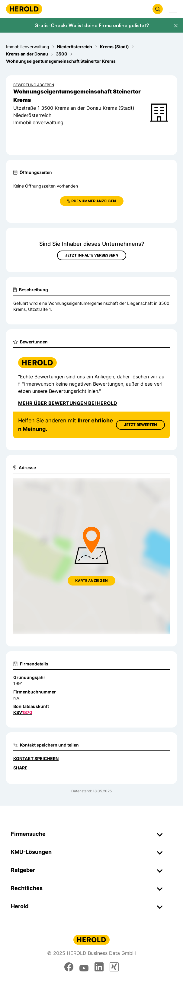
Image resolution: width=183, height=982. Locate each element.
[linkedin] (99, 966)
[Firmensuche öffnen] (157, 9)
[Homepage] (24, 9)
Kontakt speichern (36, 758)
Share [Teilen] (20, 767)
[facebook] (68, 966)
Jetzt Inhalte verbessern (91, 255)
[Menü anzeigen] (173, 9)
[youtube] (83, 966)
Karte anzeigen (91, 580)
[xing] (114, 966)
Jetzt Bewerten (140, 424)
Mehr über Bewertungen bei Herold (67, 403)
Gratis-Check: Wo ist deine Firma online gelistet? (91, 25)
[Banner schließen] (175, 25)
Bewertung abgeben (33, 85)
